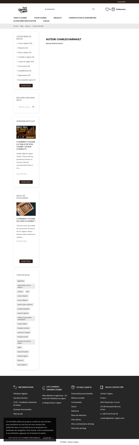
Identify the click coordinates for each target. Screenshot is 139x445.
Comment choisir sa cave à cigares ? (25, 219)
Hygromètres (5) (24, 75)
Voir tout (26, 86)
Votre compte (81, 387)
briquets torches (23, 328)
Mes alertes (76, 419)
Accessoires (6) (24, 66)
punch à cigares (23, 313)
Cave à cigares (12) (25, 43)
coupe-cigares (23, 296)
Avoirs (74, 406)
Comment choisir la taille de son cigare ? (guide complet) (25, 145)
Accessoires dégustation (24, 21)
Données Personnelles (22, 409)
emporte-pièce (23, 352)
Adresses (75, 411)
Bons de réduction (78, 415)
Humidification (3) (24, 71)
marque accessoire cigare (24, 342)
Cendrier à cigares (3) (26, 57)
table (19, 347)
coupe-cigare (22, 324)
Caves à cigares (20, 18)
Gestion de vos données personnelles (24, 438)
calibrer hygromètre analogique (25, 318)
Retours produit (77, 398)
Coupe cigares (40, 18)
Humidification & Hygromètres (82, 18)
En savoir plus (21, 174)
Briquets (58, 18)
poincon (20, 360)
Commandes (76, 402)
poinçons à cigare (24, 332)
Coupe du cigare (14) (26, 61)
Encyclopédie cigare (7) (26, 80)
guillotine (21, 281)
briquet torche (23, 337)
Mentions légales (20, 393)
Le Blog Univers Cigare (51, 402)
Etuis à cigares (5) (24, 52)
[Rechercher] (69, 9)
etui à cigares (22, 365)
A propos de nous (20, 398)
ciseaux (20, 291)
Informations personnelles (82, 393)
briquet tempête (23, 309)
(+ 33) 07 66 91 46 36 (109, 414)
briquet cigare (22, 356)
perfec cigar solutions (25, 304)
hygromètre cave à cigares (24, 286)
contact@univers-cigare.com (112, 418)
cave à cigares (22, 300)
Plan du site (18, 414)
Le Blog (46, 21)
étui (27, 291)
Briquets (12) (23, 48)
